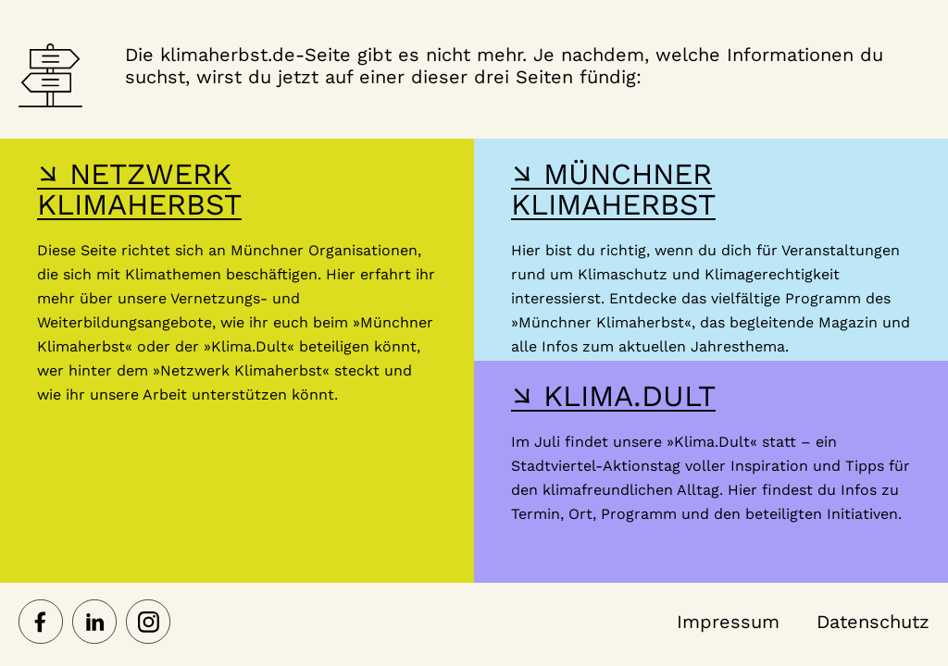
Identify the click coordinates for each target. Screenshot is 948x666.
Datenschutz (873, 621)
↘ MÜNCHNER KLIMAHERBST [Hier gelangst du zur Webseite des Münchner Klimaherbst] (613, 189)
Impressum (728, 621)
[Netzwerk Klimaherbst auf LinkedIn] (94, 623)
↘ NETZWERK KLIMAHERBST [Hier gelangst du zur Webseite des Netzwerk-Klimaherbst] (139, 189)
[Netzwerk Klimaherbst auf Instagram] (148, 623)
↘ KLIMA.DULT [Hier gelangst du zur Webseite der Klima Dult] (613, 395)
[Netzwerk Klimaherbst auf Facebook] (41, 623)
